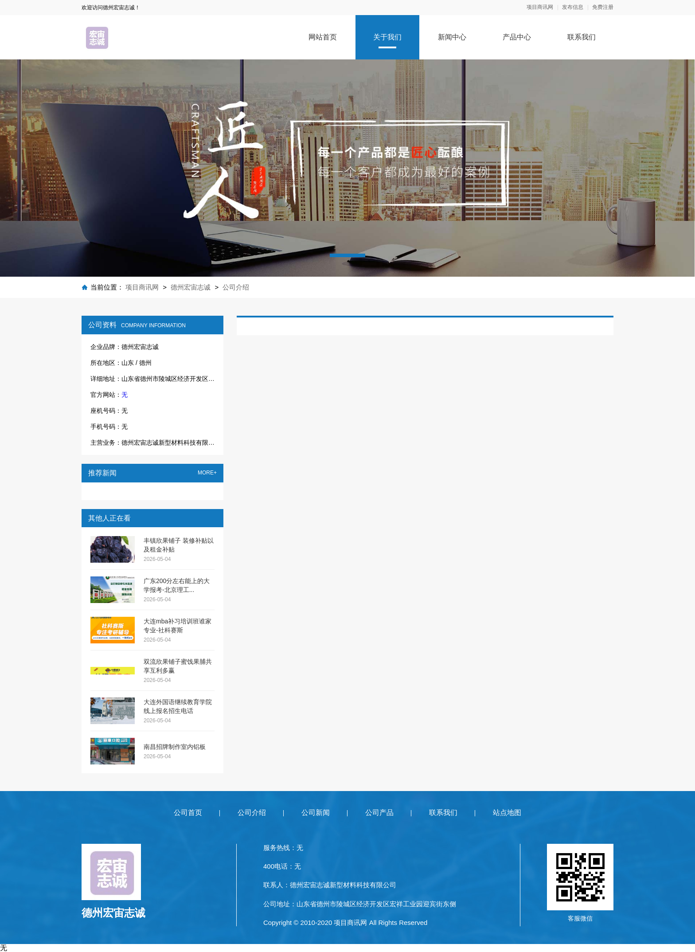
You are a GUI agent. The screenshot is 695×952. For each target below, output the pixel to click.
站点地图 (507, 812)
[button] (347, 255)
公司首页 (188, 812)
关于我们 (387, 37)
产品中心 (517, 37)
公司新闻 (315, 812)
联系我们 (581, 37)
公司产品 (379, 812)
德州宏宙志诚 (191, 287)
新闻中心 (452, 37)
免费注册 (602, 7)
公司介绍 (236, 287)
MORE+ (207, 473)
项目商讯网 (540, 7)
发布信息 (572, 7)
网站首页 (322, 37)
